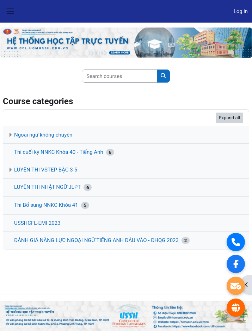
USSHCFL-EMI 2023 (37, 223)
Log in (241, 11)
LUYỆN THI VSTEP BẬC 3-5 (45, 170)
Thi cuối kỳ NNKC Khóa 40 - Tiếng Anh (58, 152)
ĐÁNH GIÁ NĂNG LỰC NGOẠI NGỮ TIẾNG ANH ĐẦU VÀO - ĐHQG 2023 (96, 240)
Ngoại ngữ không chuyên (43, 135)
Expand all (229, 117)
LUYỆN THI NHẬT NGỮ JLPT (47, 187)
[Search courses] (119, 76)
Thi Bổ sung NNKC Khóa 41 (46, 205)
